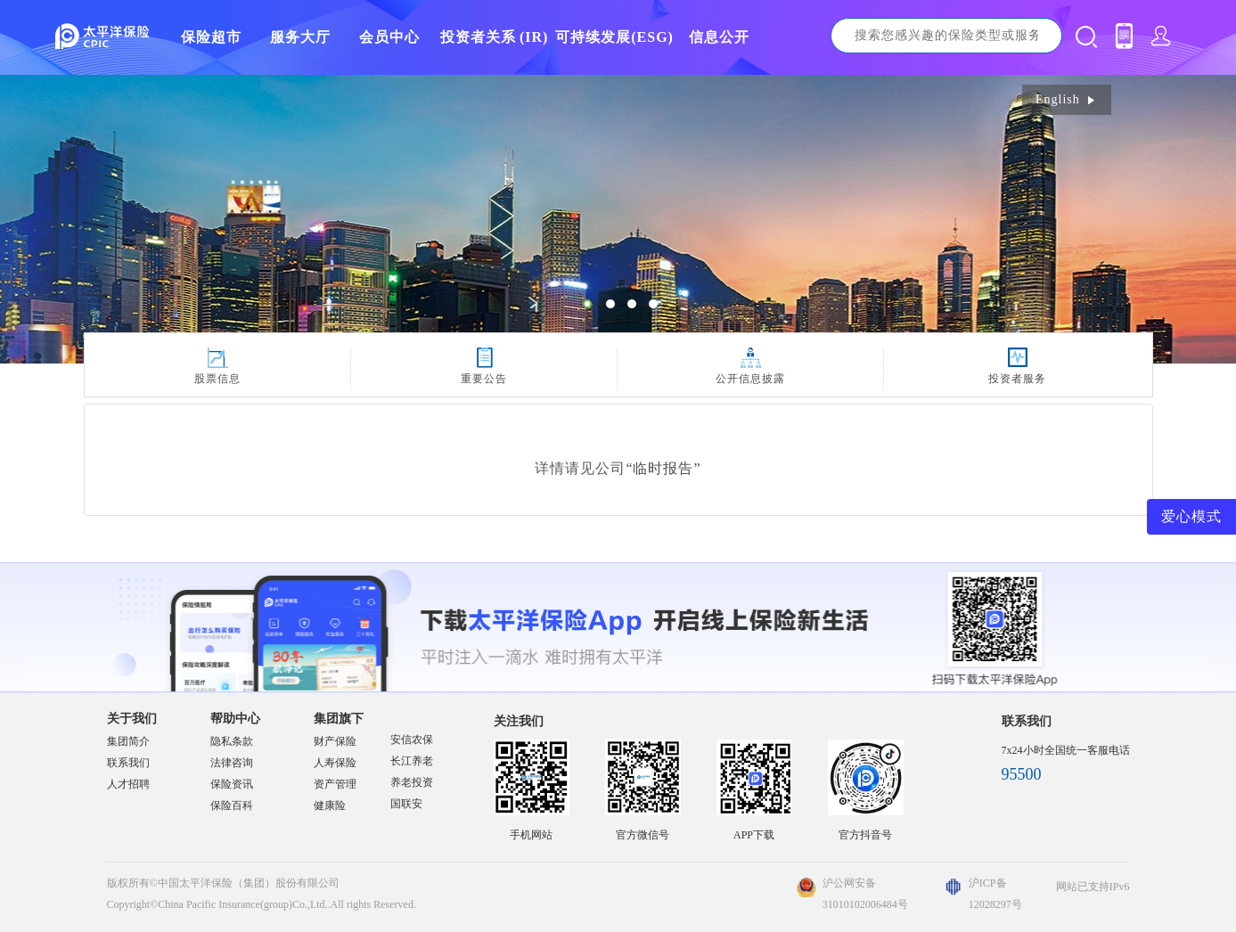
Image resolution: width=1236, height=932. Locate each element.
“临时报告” (663, 468)
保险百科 (231, 805)
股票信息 (217, 378)
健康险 (330, 805)
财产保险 (335, 741)
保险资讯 (231, 784)
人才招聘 (128, 784)
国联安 (406, 803)
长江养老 (411, 761)
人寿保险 (335, 762)
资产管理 (335, 784)
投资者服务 (1017, 378)
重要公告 (484, 378)
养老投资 (411, 782)
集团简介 (128, 741)
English (1066, 99)
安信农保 (411, 739)
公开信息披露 (750, 378)
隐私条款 (231, 741)
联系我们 (128, 762)
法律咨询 (231, 762)
